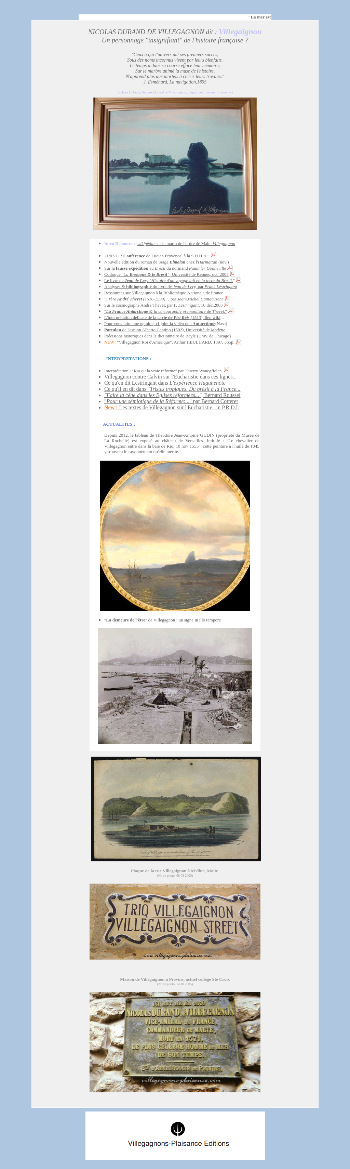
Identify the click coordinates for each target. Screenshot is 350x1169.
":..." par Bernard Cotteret (171, 401)
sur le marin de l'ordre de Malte (186, 243)
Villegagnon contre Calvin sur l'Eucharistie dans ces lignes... (170, 377)
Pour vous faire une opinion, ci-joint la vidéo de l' (159, 323)
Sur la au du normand (165, 268)
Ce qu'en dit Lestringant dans (165, 383)
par (197, 298)
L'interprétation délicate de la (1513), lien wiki (162, 317)
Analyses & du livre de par (170, 286)
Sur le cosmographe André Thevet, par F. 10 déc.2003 (163, 305)
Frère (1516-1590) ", (138, 298)
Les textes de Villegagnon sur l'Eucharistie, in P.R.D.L (171, 407)
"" (165, 311)
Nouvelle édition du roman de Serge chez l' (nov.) (166, 262)
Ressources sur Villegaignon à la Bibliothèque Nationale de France (163, 292)
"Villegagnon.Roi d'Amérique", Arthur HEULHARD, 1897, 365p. (169, 342)
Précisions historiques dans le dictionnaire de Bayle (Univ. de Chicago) (167, 335)
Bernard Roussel (172, 395)
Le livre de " (168, 280)
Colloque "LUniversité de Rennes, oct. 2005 (166, 274)
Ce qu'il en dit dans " (172, 389)
